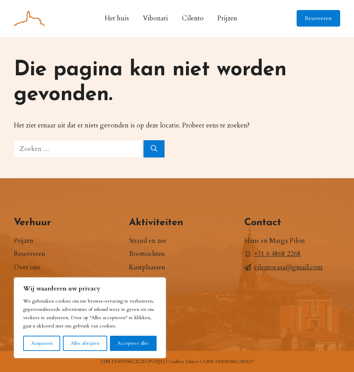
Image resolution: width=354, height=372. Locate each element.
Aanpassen (42, 343)
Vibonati (155, 18)
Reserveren (318, 18)
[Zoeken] (154, 149)
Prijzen (227, 18)
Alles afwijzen (85, 343)
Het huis (117, 18)
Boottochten (147, 253)
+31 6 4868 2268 (277, 253)
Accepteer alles (133, 343)
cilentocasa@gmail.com (288, 267)
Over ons (27, 267)
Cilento (193, 18)
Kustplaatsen (147, 267)
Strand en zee (147, 240)
